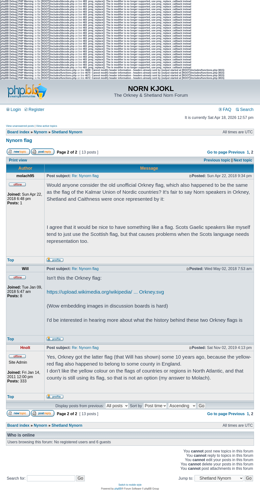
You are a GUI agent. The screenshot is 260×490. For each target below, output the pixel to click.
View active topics (46, 125)
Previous (236, 152)
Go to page (217, 152)
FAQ (225, 109)
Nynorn (40, 132)
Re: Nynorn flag (85, 176)
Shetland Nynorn (67, 132)
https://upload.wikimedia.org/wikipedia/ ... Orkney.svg (105, 292)
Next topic (243, 160)
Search (245, 109)
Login (13, 109)
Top (10, 260)
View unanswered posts (20, 125)
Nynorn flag (19, 140)
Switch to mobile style (130, 485)
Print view (18, 160)
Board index (18, 132)
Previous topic (217, 160)
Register (34, 109)
